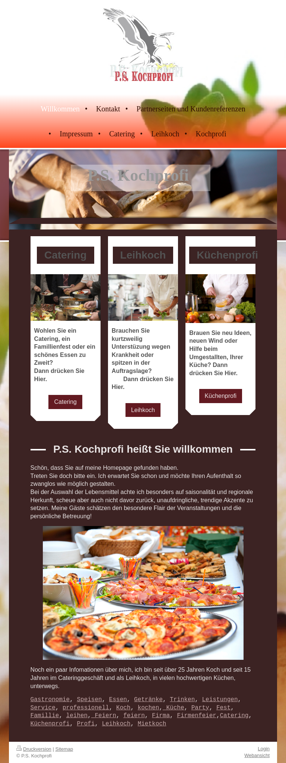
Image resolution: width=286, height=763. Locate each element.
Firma (161, 716)
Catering (65, 402)
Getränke (148, 700)
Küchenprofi (220, 396)
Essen (118, 700)
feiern (134, 716)
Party (200, 708)
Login (264, 748)
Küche (173, 708)
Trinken (182, 700)
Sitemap (64, 749)
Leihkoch (143, 410)
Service (43, 708)
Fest (223, 708)
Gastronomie (50, 700)
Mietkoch (152, 724)
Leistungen (220, 700)
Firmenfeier (196, 716)
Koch (123, 708)
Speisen (89, 700)
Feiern (103, 716)
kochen (148, 708)
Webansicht (257, 755)
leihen (77, 716)
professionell (86, 708)
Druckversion (33, 749)
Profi (86, 724)
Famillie (45, 716)
